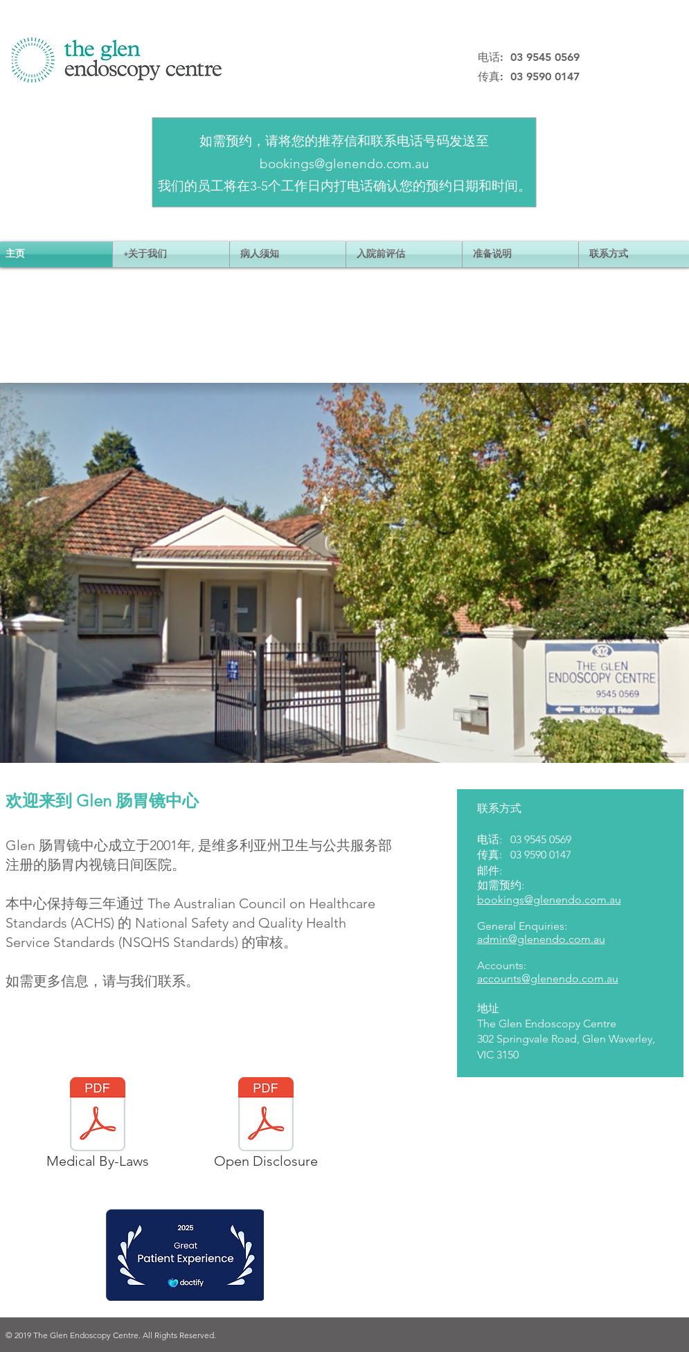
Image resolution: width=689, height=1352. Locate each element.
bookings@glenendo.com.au (344, 164)
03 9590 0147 (540, 854)
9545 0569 (547, 839)
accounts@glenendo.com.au (547, 978)
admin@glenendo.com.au (541, 939)
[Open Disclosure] (266, 1125)
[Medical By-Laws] (97, 1125)
